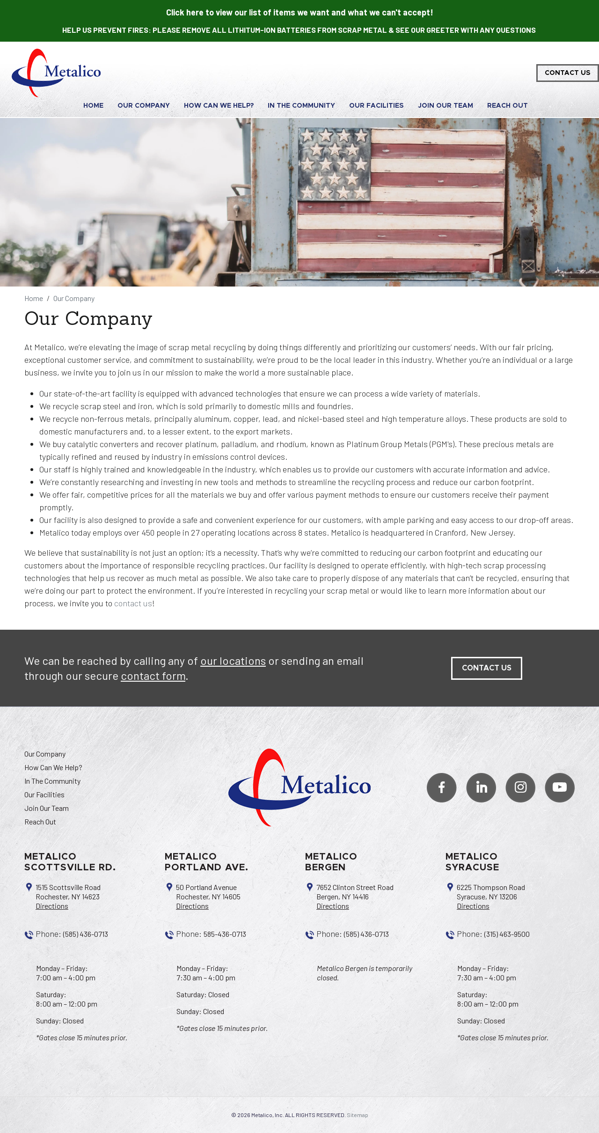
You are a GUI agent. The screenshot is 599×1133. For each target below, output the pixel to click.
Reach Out (507, 106)
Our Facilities (376, 106)
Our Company (143, 106)
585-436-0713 (225, 933)
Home (93, 106)
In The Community (301, 106)
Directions (52, 905)
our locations (233, 660)
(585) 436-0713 (85, 933)
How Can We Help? (219, 106)
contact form (153, 675)
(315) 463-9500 (507, 933)
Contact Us (568, 73)
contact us (133, 603)
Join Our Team (445, 106)
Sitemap (357, 1114)
